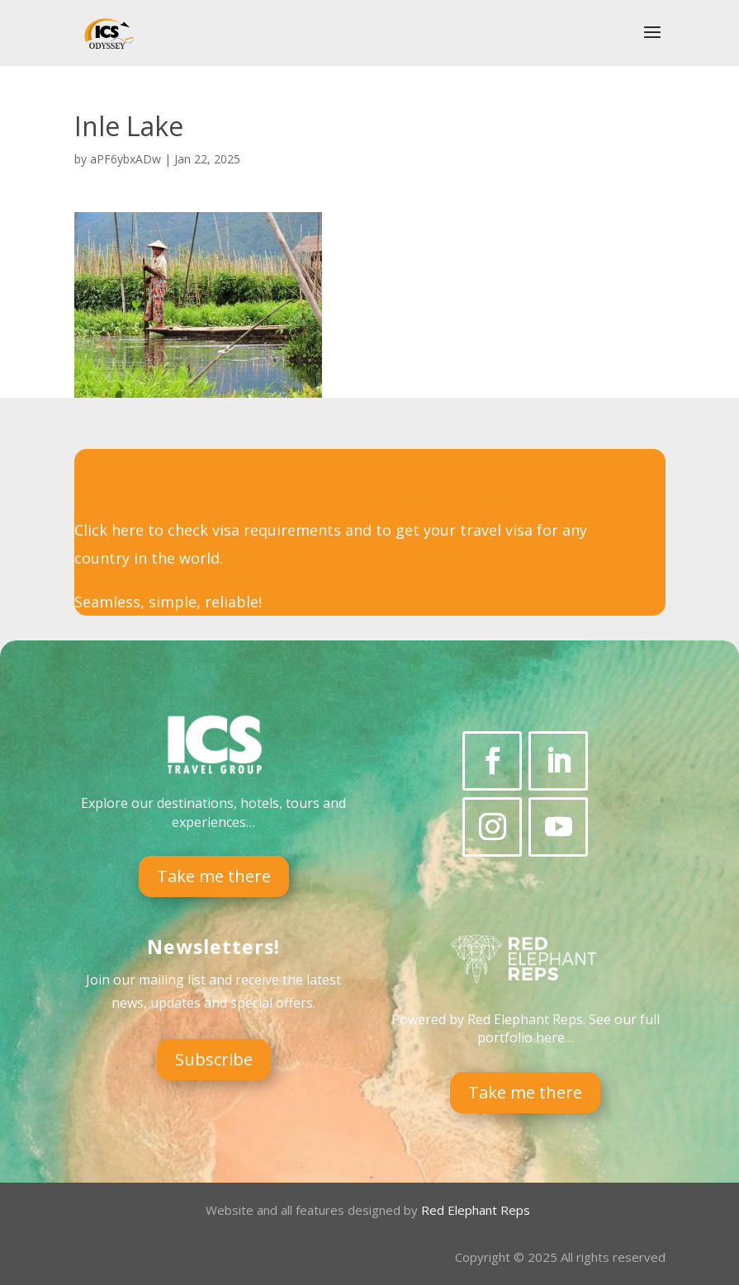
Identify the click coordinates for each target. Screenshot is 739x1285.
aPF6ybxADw (125, 159)
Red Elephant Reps (477, 1210)
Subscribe (214, 1059)
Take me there (214, 876)
